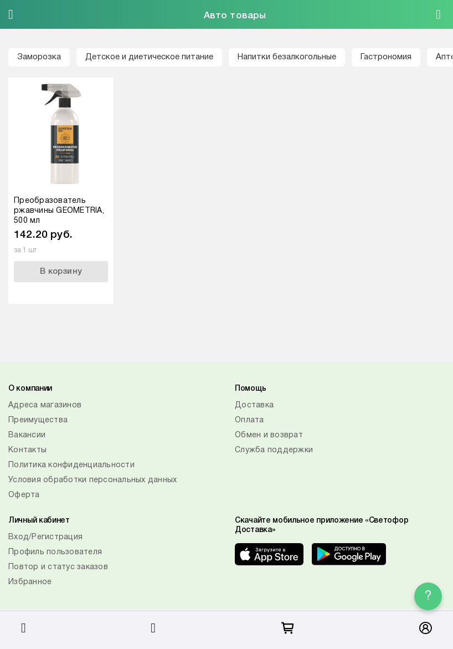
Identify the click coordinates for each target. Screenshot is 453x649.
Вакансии (26, 435)
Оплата (249, 420)
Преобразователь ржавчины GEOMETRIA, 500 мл (59, 210)
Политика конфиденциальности (71, 465)
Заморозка (39, 57)
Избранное (30, 582)
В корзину (61, 271)
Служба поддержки (274, 450)
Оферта (24, 495)
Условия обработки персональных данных (92, 480)
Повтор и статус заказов (58, 567)
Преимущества (38, 420)
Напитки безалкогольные (287, 57)
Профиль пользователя (55, 552)
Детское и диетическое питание (149, 57)
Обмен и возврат (269, 435)
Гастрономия (386, 57)
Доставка (254, 405)
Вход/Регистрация (45, 537)
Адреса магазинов (44, 405)
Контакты (27, 450)
